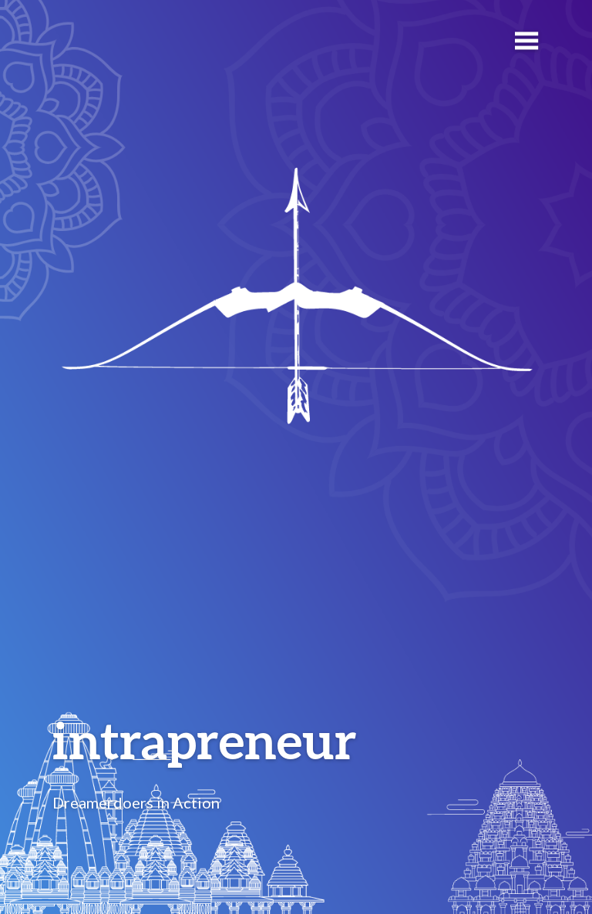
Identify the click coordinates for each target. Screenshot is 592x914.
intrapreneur (204, 739)
